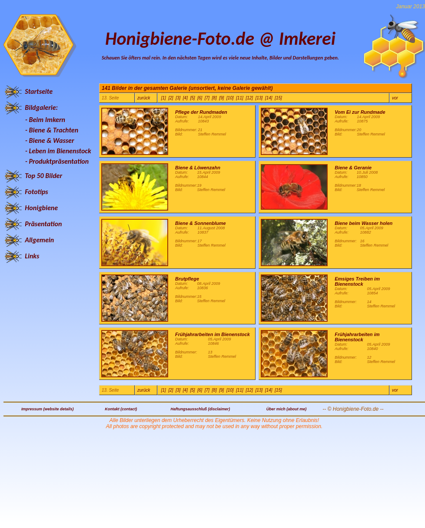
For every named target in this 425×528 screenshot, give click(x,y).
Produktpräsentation (59, 161)
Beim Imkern (47, 120)
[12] (249, 98)
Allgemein (39, 240)
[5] (192, 98)
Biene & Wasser (51, 140)
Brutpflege (187, 278)
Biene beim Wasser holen (363, 223)
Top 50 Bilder (43, 176)
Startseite (39, 91)
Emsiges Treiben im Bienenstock (357, 281)
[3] (178, 98)
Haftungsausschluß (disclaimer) (200, 409)
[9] (221, 98)
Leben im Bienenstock (60, 151)
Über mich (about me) (286, 409)
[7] (207, 98)
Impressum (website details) (47, 409)
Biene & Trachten (54, 130)
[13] (259, 98)
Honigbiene (41, 208)
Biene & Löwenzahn (197, 167)
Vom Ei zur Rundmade (360, 112)
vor (395, 98)
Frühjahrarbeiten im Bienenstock (212, 334)
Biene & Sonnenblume (200, 223)
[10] (230, 98)
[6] (199, 98)
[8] (214, 98)
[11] (239, 98)
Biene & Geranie (353, 167)
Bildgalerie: (41, 107)
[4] (185, 98)
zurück (143, 98)
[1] (163, 98)
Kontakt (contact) (121, 409)
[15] (278, 98)
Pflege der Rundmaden (201, 112)
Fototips (36, 192)
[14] (268, 98)
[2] (170, 98)
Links (32, 256)
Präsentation (43, 224)
